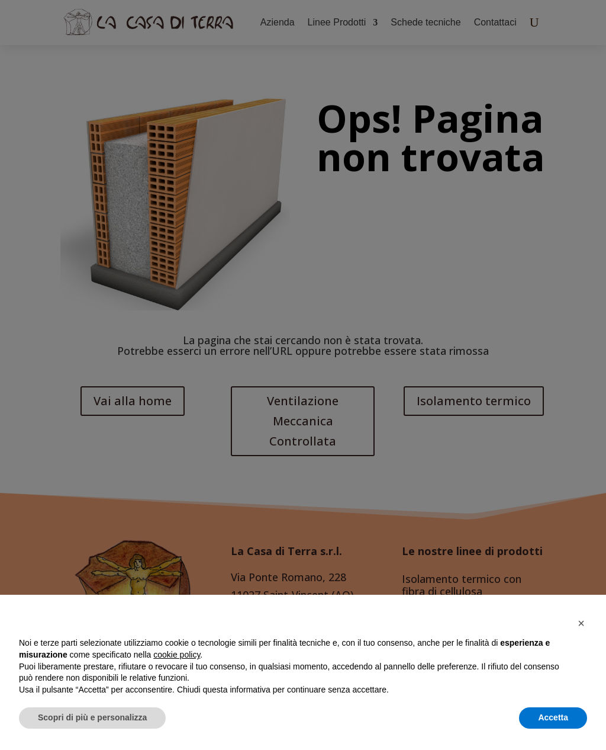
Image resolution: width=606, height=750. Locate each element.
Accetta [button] (553, 717)
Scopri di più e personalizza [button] (92, 717)
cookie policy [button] (176, 654)
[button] (581, 623)
